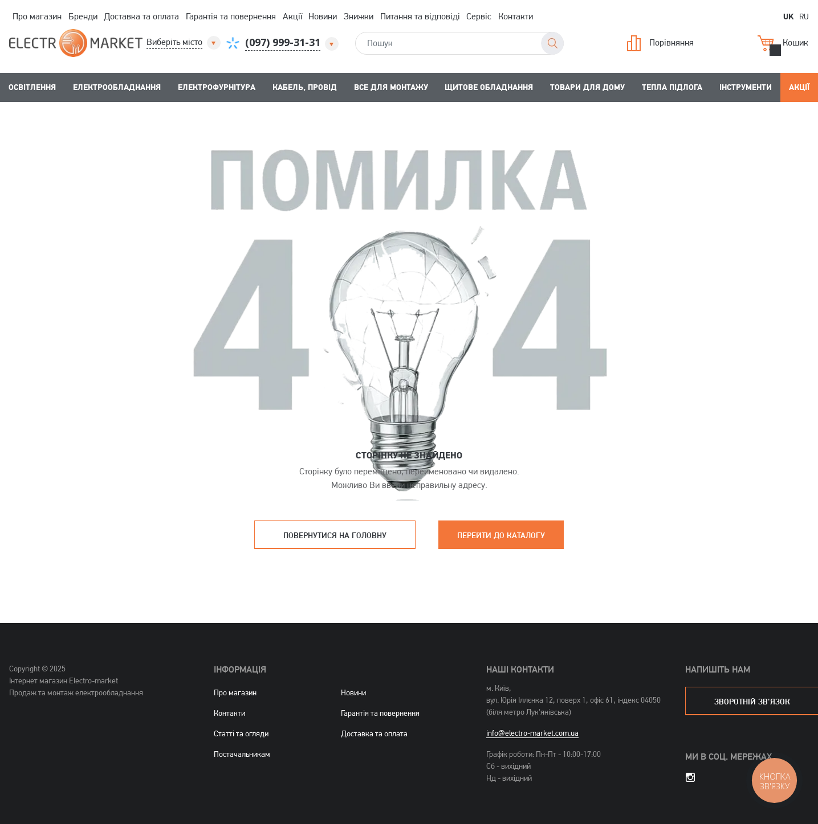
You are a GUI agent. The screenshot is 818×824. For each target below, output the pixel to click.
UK (788, 16)
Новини (322, 16)
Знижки (358, 16)
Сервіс (478, 16)
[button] (184, 42)
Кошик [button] (783, 43)
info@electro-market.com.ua (532, 732)
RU (804, 16)
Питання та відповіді (420, 16)
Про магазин (37, 16)
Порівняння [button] (660, 43)
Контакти (515, 16)
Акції (292, 16)
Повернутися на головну (334, 535)
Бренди (82, 16)
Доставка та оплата (141, 16)
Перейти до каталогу (501, 535)
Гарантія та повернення (231, 16)
